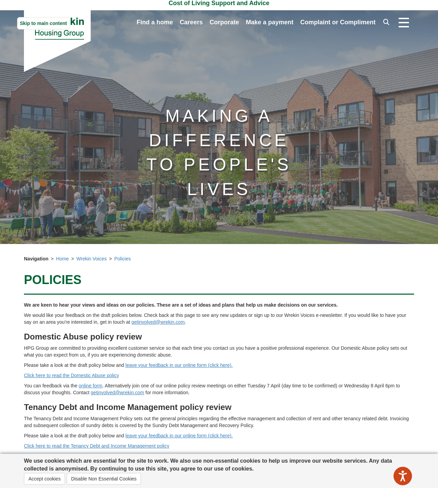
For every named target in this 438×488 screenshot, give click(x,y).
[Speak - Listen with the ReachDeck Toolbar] (403, 476)
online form (90, 385)
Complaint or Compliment (338, 22)
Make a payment (269, 22)
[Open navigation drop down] (404, 23)
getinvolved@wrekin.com (158, 322)
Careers (191, 22)
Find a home (155, 22)
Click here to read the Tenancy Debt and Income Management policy (96, 446)
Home (62, 258)
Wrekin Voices (91, 258)
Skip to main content (43, 23)
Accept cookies (44, 478)
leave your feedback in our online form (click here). (179, 365)
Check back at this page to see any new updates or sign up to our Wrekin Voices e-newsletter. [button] (244, 315)
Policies (122, 258)
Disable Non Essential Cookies (104, 478)
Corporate (224, 22)
